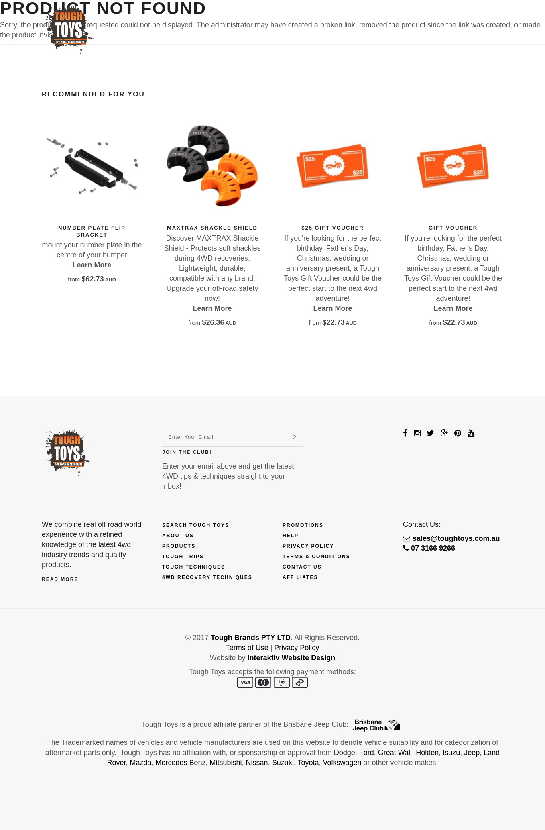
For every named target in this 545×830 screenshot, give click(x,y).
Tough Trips (183, 556)
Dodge (344, 752)
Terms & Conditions (316, 556)
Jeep (472, 752)
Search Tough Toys (195, 525)
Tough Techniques (193, 567)
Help (291, 535)
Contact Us (435, 19)
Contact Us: (422, 524)
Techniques (343, 19)
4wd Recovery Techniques (207, 577)
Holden (427, 752)
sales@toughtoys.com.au (451, 538)
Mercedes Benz (180, 763)
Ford (366, 752)
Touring (389, 19)
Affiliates (300, 577)
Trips (302, 19)
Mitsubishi (226, 763)
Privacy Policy (308, 546)
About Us (178, 535)
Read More (60, 579)
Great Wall (395, 752)
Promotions (303, 525)
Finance (267, 19)
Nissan (257, 763)
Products (222, 19)
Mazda (140, 763)
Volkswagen (342, 763)
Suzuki (283, 763)
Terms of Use (247, 648)
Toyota (308, 763)
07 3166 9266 (429, 548)
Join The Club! (187, 452)
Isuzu (451, 752)
